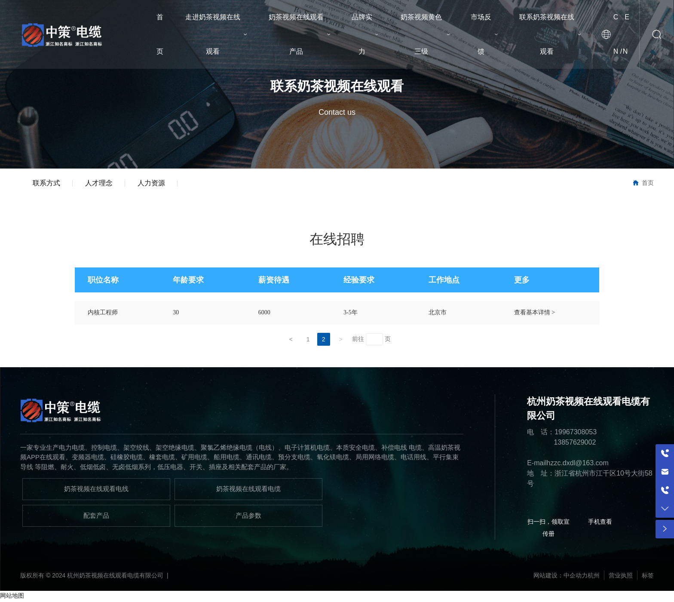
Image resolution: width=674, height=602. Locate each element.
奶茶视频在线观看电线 (96, 489)
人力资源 (153, 183)
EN (626, 34)
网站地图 (12, 596)
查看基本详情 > (534, 313)
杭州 (594, 576)
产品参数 (248, 516)
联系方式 (47, 183)
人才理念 (100, 183)
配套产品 (96, 516)
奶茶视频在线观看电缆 (248, 489)
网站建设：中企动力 (560, 576)
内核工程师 (103, 313)
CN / (617, 34)
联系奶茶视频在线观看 (337, 86)
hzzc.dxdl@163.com (578, 463)
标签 (648, 576)
